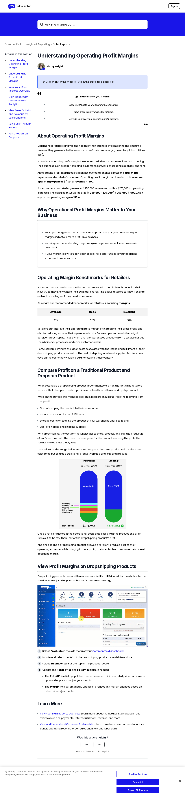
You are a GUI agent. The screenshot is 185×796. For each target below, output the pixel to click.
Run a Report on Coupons (18, 135)
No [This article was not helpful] (99, 744)
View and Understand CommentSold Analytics (67, 724)
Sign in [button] (174, 6)
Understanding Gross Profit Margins (17, 77)
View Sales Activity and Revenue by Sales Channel (20, 114)
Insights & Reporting (38, 44)
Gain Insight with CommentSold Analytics (18, 100)
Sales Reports (61, 44)
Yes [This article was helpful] (86, 744)
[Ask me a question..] (92, 24)
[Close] (180, 782)
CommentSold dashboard (108, 651)
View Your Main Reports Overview (19, 89)
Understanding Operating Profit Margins (18, 63)
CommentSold (13, 44)
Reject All (138, 783)
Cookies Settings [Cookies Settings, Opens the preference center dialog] (138, 775)
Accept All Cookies (138, 791)
